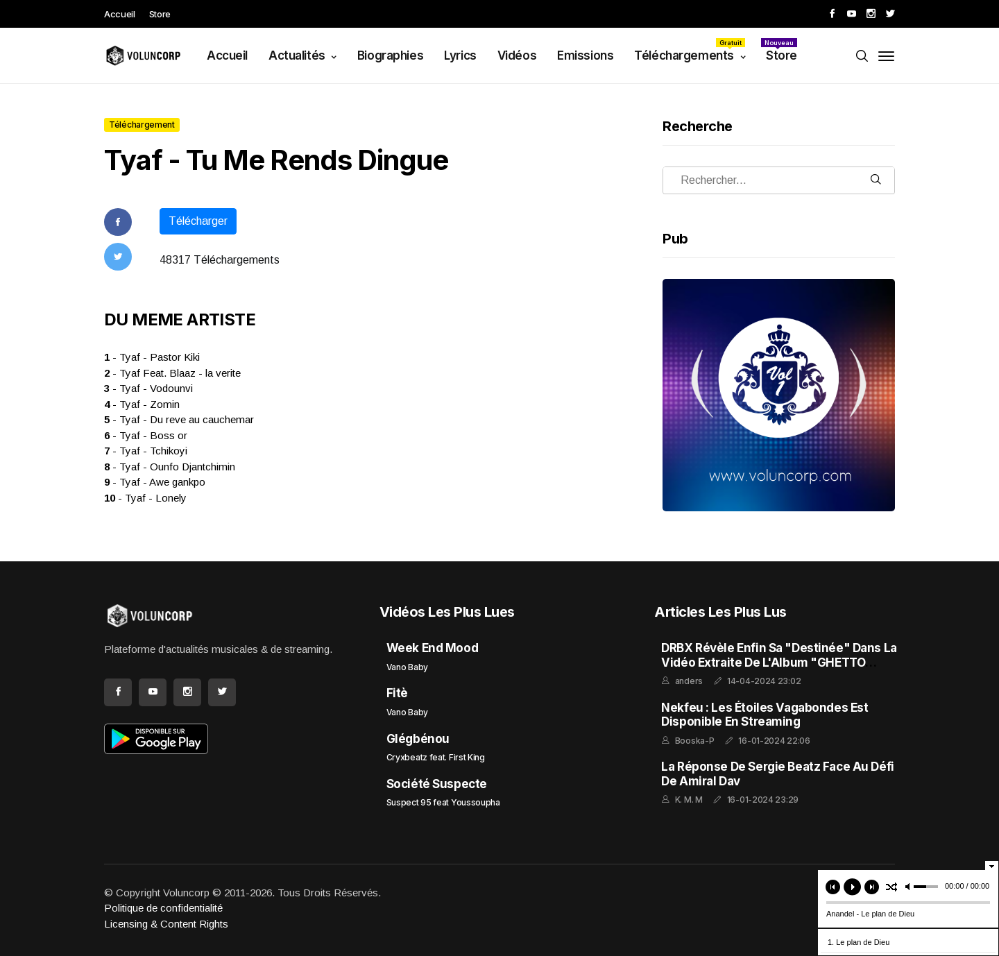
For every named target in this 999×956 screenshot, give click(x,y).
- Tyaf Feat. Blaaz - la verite (172, 373)
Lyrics (460, 55)
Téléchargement (142, 124)
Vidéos (516, 55)
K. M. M (689, 799)
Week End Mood (432, 648)
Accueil (119, 13)
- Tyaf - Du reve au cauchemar (179, 419)
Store (160, 13)
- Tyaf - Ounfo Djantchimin (169, 466)
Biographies (390, 55)
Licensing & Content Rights (166, 924)
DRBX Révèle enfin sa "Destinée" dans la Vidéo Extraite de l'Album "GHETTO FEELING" (778, 662)
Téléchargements (689, 50)
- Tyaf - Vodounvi (148, 388)
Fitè (397, 693)
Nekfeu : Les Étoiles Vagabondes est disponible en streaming (764, 714)
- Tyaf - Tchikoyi (145, 450)
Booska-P (695, 740)
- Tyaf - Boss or (145, 435)
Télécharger (198, 221)
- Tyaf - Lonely (145, 498)
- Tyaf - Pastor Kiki (152, 357)
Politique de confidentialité (163, 908)
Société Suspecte (436, 784)
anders (689, 681)
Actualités (297, 55)
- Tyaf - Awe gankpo (154, 482)
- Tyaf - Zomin (142, 404)
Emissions (585, 55)
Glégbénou (418, 739)
